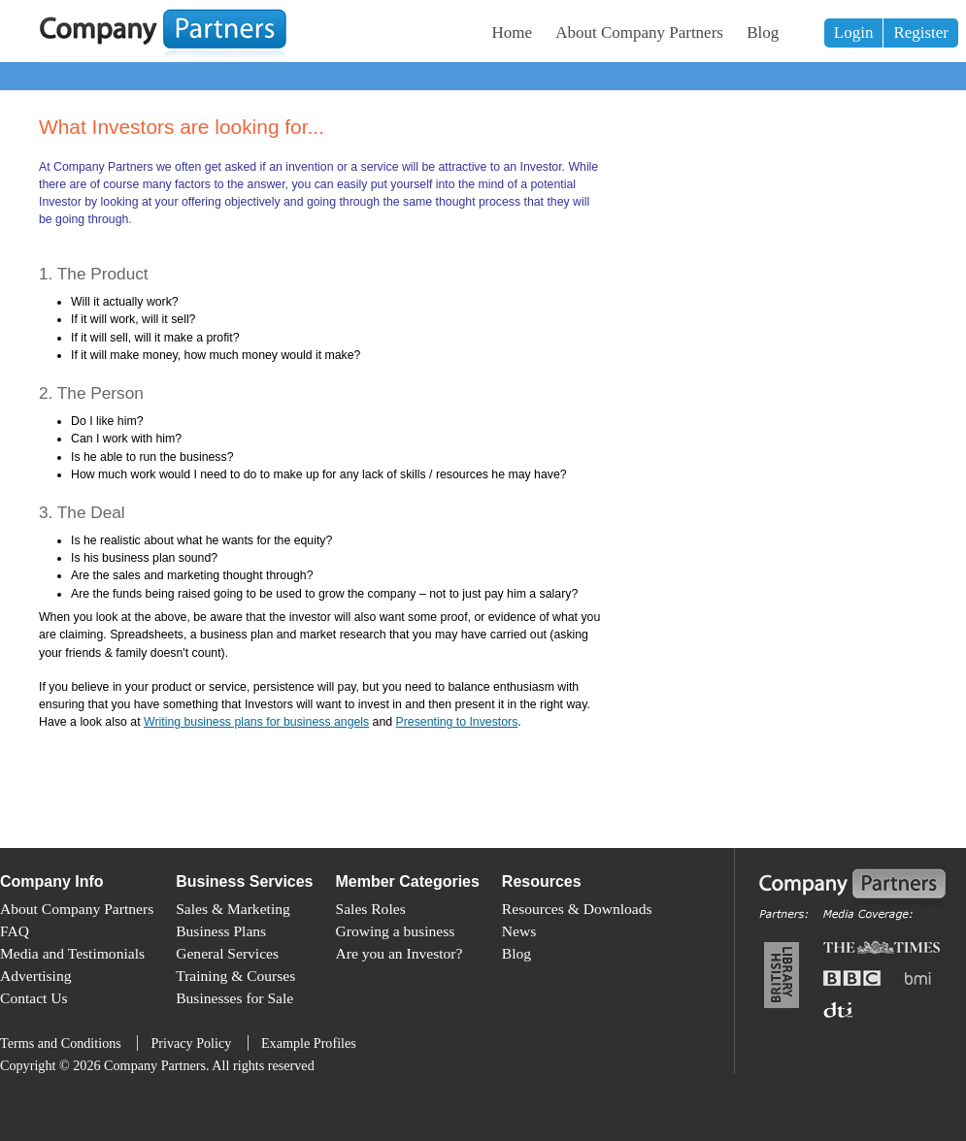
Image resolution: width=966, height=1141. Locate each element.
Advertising (35, 975)
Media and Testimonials (72, 953)
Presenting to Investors (457, 722)
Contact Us (34, 998)
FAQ (14, 931)
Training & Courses (235, 975)
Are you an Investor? (399, 953)
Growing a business (395, 931)
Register (921, 32)
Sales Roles (371, 908)
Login (854, 32)
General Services (227, 953)
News (519, 931)
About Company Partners (639, 32)
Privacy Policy (190, 1043)
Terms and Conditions (60, 1043)
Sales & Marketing (233, 908)
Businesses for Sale (234, 998)
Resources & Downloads (577, 908)
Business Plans (221, 931)
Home (512, 32)
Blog (763, 32)
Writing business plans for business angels (256, 722)
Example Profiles (308, 1043)
